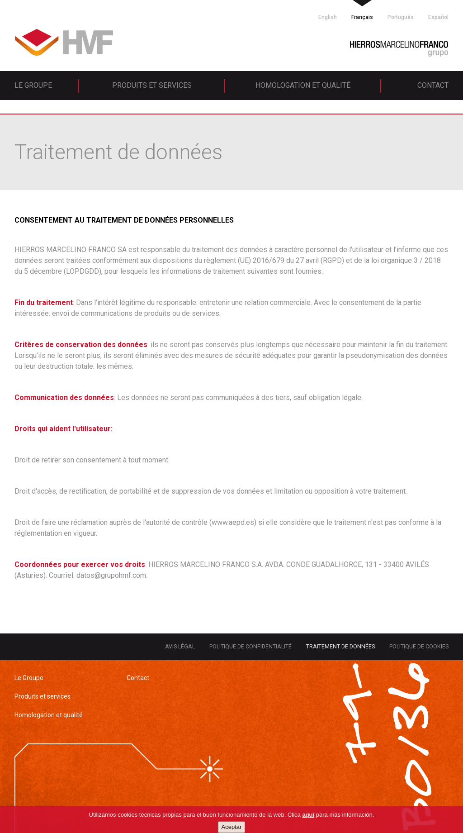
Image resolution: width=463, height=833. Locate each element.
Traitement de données (340, 646)
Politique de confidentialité (250, 646)
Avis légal (180, 646)
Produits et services (152, 85)
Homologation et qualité (302, 85)
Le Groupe (33, 85)
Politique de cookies (419, 646)
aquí (308, 826)
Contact (433, 85)
